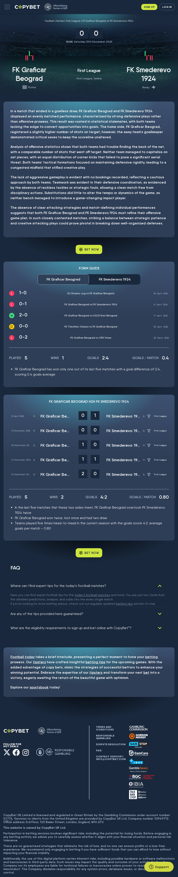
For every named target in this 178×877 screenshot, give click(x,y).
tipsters (39, 648)
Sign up (149, 6)
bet (146, 658)
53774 (8, 805)
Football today (22, 643)
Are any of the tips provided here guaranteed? (46, 600)
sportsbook (39, 673)
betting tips (95, 648)
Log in (167, 6)
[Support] (159, 867)
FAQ (99, 736)
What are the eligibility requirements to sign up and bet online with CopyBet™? (70, 614)
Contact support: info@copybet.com (111, 744)
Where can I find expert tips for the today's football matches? (58, 586)
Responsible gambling (105, 723)
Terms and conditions (105, 714)
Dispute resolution (111, 730)
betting (151, 643)
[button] (7, 7)
